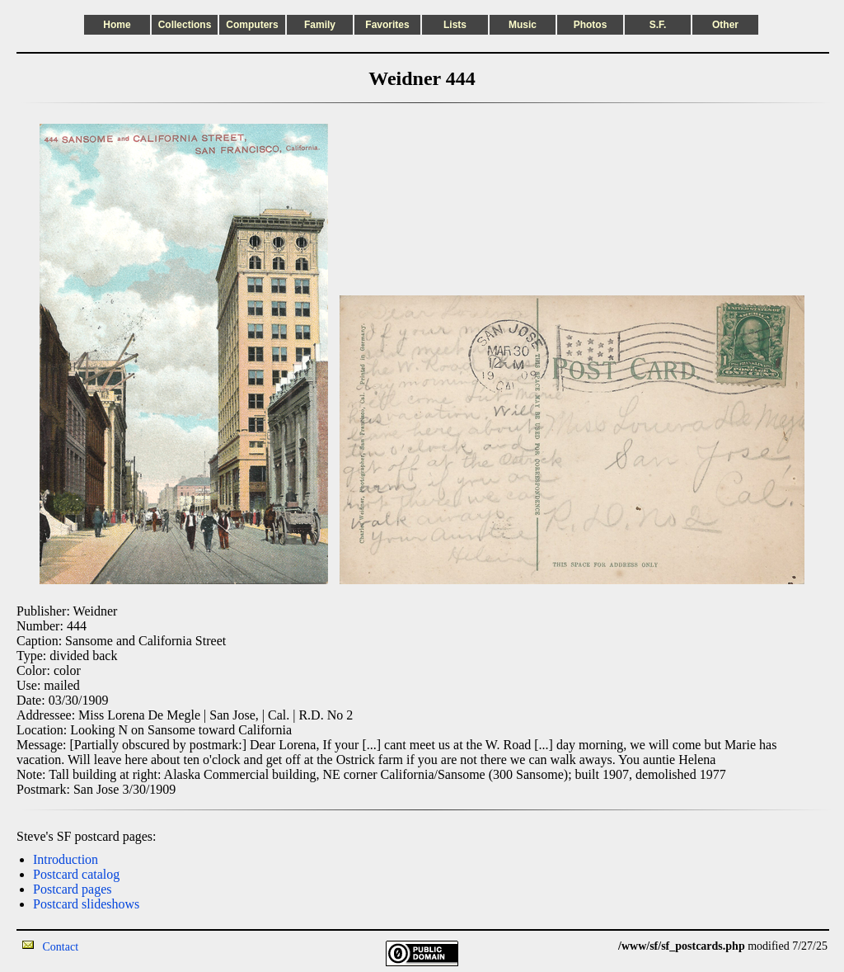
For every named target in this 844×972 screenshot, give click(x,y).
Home (116, 25)
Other (725, 25)
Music (523, 25)
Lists (455, 25)
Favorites (387, 25)
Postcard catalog (76, 874)
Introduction (65, 859)
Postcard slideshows (86, 904)
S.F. (658, 25)
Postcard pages (72, 889)
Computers (252, 25)
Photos (590, 25)
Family (319, 25)
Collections (185, 25)
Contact (61, 947)
